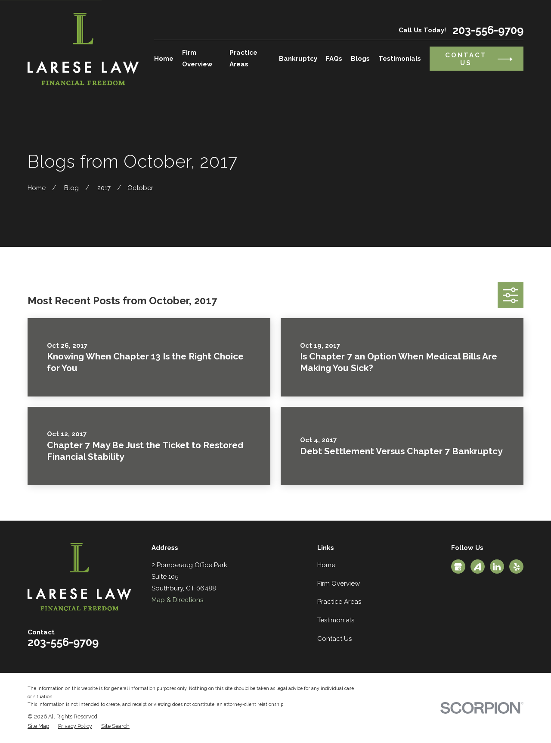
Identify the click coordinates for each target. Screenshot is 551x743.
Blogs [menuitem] (360, 58)
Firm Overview (338, 583)
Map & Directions (177, 600)
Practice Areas (339, 602)
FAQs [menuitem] (334, 58)
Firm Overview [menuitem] (197, 58)
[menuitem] (38, 726)
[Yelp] (516, 567)
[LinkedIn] (497, 567)
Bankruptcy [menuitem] (298, 58)
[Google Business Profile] (458, 567)
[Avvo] (477, 567)
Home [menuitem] (163, 58)
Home (326, 565)
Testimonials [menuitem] (399, 58)
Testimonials (335, 620)
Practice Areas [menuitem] (243, 58)
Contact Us (334, 639)
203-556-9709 (487, 30)
